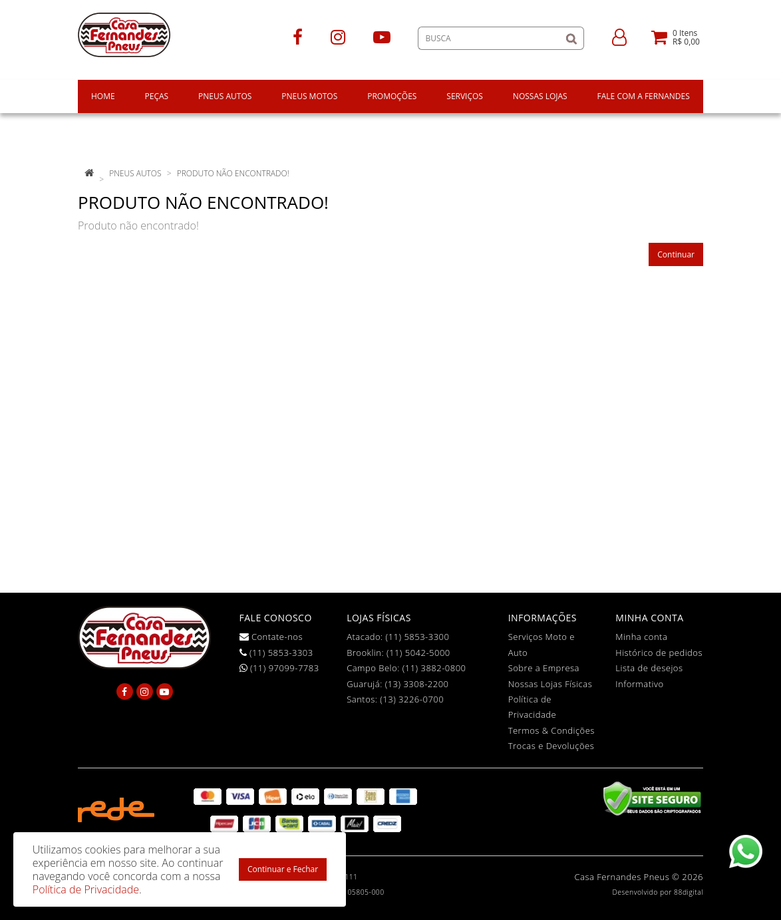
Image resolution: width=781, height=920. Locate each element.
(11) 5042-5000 (418, 653)
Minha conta (641, 637)
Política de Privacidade (86, 889)
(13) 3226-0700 (412, 699)
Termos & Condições (551, 730)
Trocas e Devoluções (551, 746)
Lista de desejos (649, 668)
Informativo (639, 684)
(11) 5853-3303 (276, 653)
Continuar (676, 254)
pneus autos (135, 173)
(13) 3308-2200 (417, 684)
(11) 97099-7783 (279, 668)
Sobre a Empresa (543, 668)
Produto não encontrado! (233, 173)
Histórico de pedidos (659, 653)
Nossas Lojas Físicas (550, 684)
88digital (688, 892)
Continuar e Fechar (282, 869)
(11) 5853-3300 (418, 637)
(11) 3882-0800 (434, 668)
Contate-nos (271, 637)
